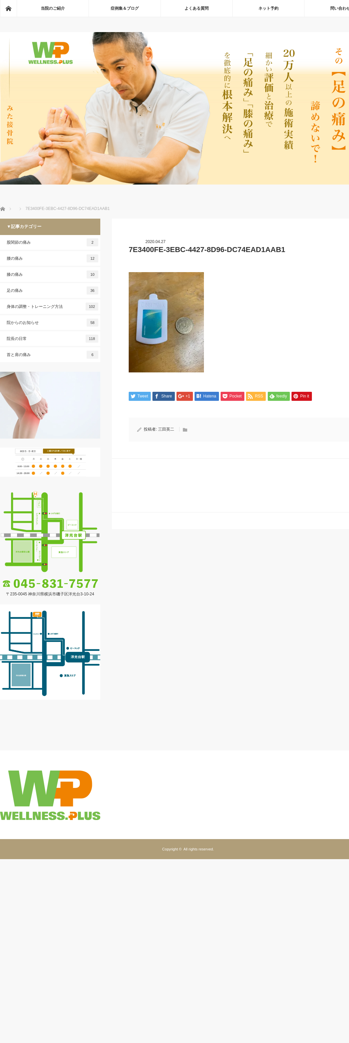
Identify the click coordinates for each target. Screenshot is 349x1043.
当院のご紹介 (53, 8)
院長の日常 (52, 339)
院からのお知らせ (52, 323)
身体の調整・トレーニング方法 (52, 307)
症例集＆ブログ (125, 8)
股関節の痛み (52, 242)
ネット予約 (268, 8)
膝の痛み (52, 274)
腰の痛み (52, 258)
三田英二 (166, 429)
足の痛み (52, 290)
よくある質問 (197, 8)
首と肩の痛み (52, 355)
